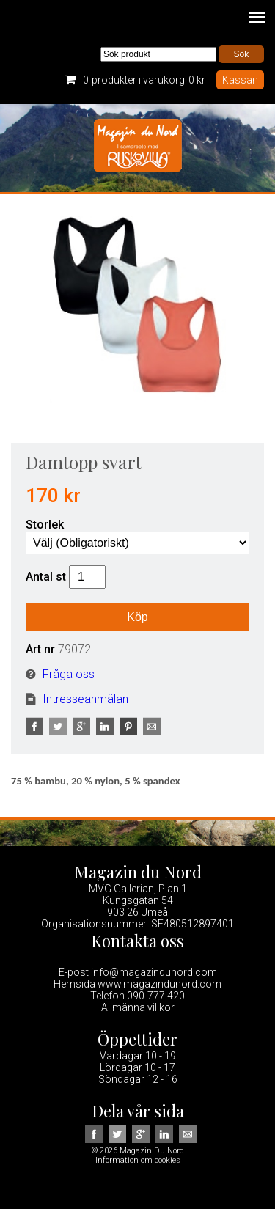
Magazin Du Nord (138, 148)
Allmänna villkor (138, 1007)
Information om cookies (137, 1160)
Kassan (240, 80)
